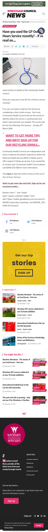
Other (29, 301)
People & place (9, 26)
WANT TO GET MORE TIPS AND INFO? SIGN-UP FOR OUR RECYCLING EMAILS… (23, 140)
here (9, 174)
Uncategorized (21, 344)
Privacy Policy (8, 527)
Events (30, 315)
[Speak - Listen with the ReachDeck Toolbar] (41, 30)
